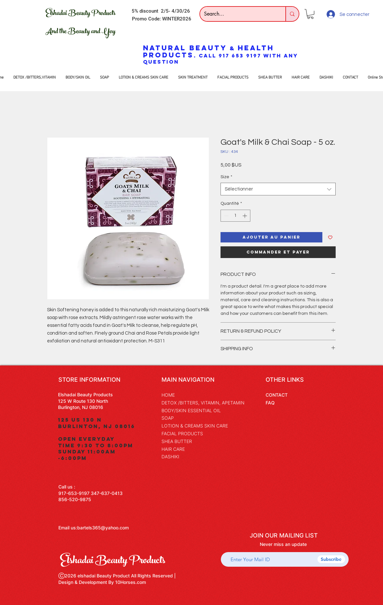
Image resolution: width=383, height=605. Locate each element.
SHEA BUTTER (177, 441)
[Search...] (238, 14)
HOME (168, 395)
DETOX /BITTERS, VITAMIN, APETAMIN (203, 402)
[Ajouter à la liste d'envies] (330, 237)
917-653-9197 (74, 493)
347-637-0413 (107, 493)
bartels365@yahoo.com (103, 527)
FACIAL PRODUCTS (182, 433)
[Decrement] (225, 215)
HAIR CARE (173, 449)
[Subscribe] (331, 559)
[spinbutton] (235, 215)
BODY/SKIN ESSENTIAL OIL (191, 410)
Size (226, 177)
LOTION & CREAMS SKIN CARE (195, 425)
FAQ (270, 402)
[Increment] (245, 215)
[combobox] (278, 189)
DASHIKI (170, 456)
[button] (310, 14)
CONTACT (277, 395)
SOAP (168, 418)
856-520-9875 (74, 499)
